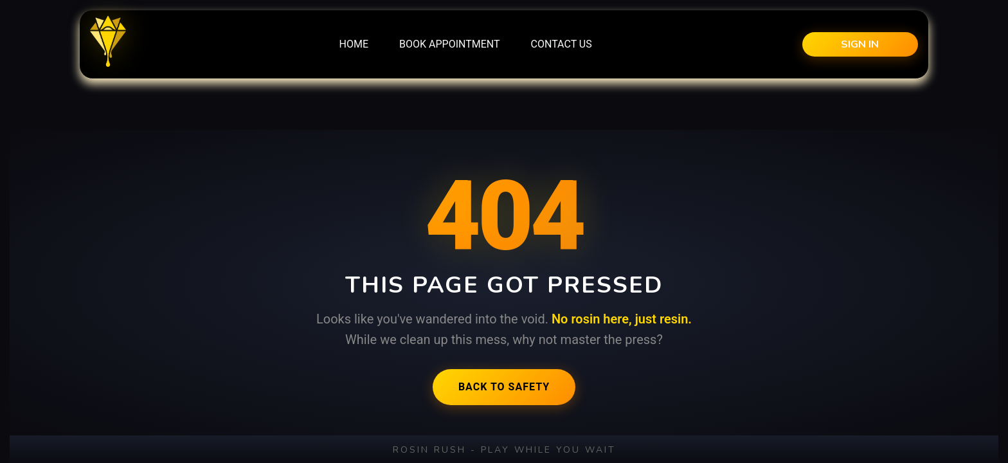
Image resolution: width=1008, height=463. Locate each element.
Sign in (860, 44)
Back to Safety (504, 387)
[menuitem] (354, 44)
